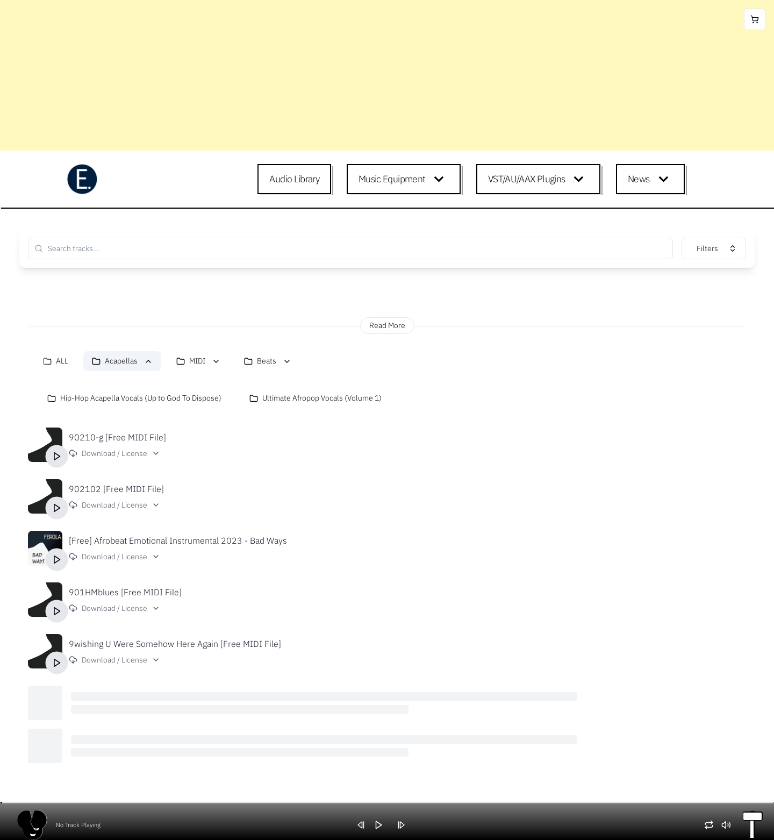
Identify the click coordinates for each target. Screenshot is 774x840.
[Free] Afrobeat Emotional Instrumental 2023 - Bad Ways (178, 540)
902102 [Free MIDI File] (116, 488)
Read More (387, 325)
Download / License (114, 453)
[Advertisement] (322, 75)
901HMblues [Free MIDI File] (125, 592)
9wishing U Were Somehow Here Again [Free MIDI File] (175, 643)
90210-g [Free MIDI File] (117, 437)
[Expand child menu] (441, 179)
